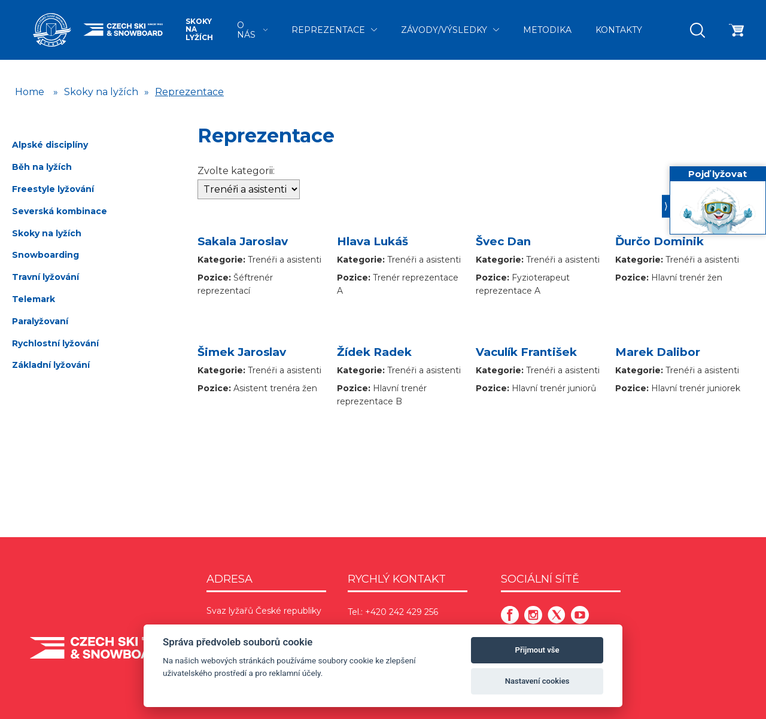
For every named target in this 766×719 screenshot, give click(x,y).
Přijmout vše (537, 649)
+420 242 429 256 (401, 612)
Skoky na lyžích (199, 29)
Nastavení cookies (537, 681)
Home (29, 92)
